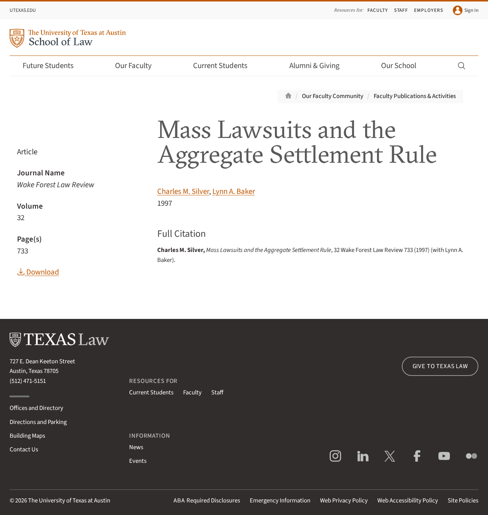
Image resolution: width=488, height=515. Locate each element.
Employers (428, 10)
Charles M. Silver (183, 191)
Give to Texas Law (440, 366)
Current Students (225, 65)
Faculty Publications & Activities (415, 96)
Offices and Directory (36, 408)
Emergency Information (280, 500)
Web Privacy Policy (344, 500)
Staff (401, 10)
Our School (403, 65)
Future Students (53, 65)
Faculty (377, 10)
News (136, 447)
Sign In (465, 10)
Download (38, 272)
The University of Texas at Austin (69, 500)
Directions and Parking (38, 422)
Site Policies (463, 500)
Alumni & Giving (319, 65)
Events (138, 461)
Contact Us (24, 449)
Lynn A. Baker (233, 191)
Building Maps (27, 435)
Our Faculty (138, 65)
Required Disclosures (207, 500)
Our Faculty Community (332, 96)
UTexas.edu (23, 10)
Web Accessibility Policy (407, 500)
